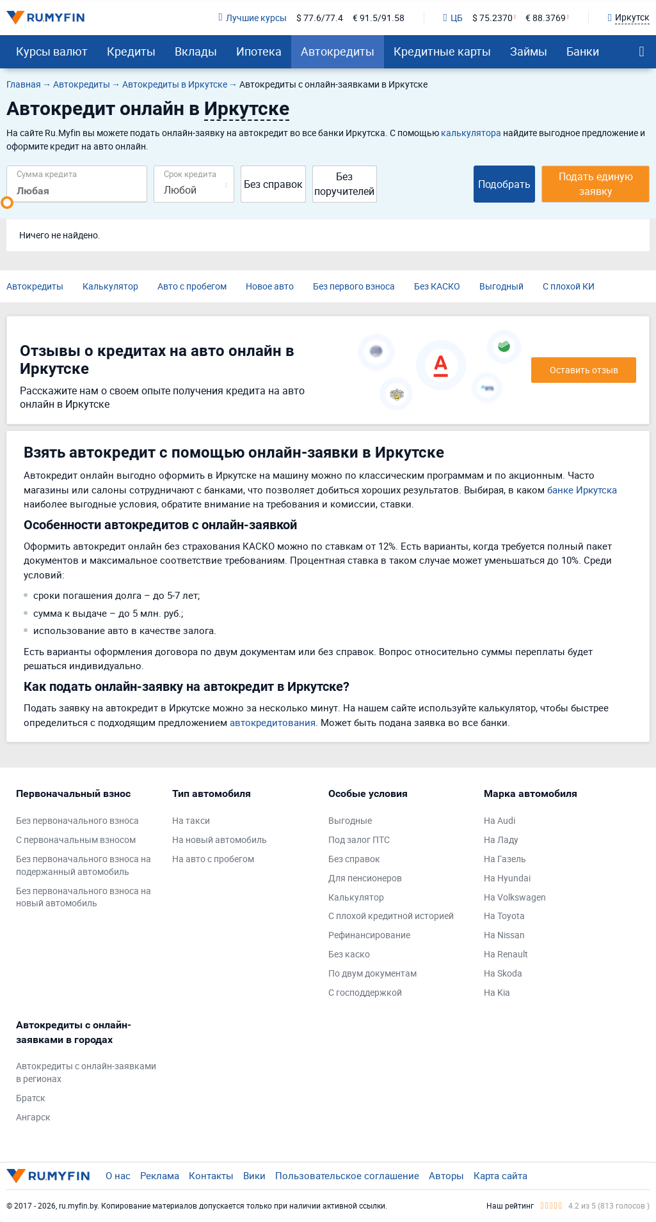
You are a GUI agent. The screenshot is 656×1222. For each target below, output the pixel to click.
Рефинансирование (369, 935)
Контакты (211, 1175)
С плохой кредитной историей (391, 915)
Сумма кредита (47, 173)
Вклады (196, 51)
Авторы (446, 1175)
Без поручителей (344, 183)
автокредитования (273, 722)
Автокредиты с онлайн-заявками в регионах (86, 1072)
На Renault (506, 954)
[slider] (7, 202)
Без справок (273, 184)
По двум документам (372, 973)
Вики (254, 1175)
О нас (118, 1175)
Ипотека (259, 51)
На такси (191, 820)
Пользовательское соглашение (347, 1175)
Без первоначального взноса (77, 820)
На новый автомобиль (219, 839)
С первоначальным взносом (76, 839)
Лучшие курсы (252, 18)
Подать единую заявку (596, 183)
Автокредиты (337, 51)
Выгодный (501, 286)
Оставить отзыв (584, 370)
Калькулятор (110, 286)
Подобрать (504, 184)
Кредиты (131, 51)
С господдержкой (365, 992)
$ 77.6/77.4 (319, 18)
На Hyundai (507, 878)
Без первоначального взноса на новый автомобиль (83, 897)
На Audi (499, 820)
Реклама (159, 1175)
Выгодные (350, 820)
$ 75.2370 (492, 18)
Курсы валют (52, 51)
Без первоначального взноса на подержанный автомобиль (83, 865)
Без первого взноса (354, 286)
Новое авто (270, 286)
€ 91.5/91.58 (378, 18)
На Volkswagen (515, 897)
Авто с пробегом (192, 286)
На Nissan (504, 935)
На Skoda (503, 973)
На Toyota (504, 915)
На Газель (505, 859)
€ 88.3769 (545, 18)
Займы (528, 51)
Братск (30, 1098)
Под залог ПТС (359, 839)
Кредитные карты (442, 51)
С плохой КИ (569, 286)
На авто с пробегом (213, 859)
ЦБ (453, 18)
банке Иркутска (582, 489)
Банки (582, 51)
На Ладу (501, 839)
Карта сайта (500, 1175)
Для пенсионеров (365, 878)
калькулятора (471, 133)
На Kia (497, 992)
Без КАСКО (437, 286)
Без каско (349, 954)
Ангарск (33, 1117)
